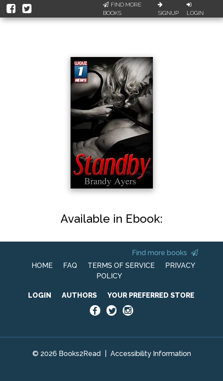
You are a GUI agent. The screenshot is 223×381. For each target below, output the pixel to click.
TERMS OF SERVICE (121, 265)
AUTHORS (79, 295)
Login (195, 9)
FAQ (70, 265)
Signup (168, 9)
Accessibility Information (150, 353)
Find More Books (122, 9)
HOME (42, 265)
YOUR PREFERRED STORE (151, 295)
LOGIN (39, 295)
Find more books (165, 253)
